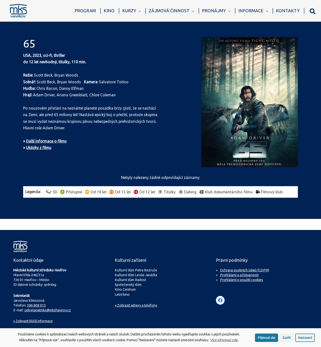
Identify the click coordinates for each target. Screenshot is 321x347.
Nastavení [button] (305, 338)
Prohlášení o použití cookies (241, 280)
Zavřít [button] (286, 338)
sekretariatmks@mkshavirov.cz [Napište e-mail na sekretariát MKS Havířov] (47, 310)
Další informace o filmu (46, 141)
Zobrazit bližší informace (33, 321)
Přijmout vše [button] (266, 338)
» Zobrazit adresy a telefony (136, 305)
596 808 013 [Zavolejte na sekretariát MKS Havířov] (36, 305)
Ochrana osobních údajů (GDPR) (244, 270)
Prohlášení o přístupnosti (239, 275)
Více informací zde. (224, 341)
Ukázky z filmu (38, 147)
